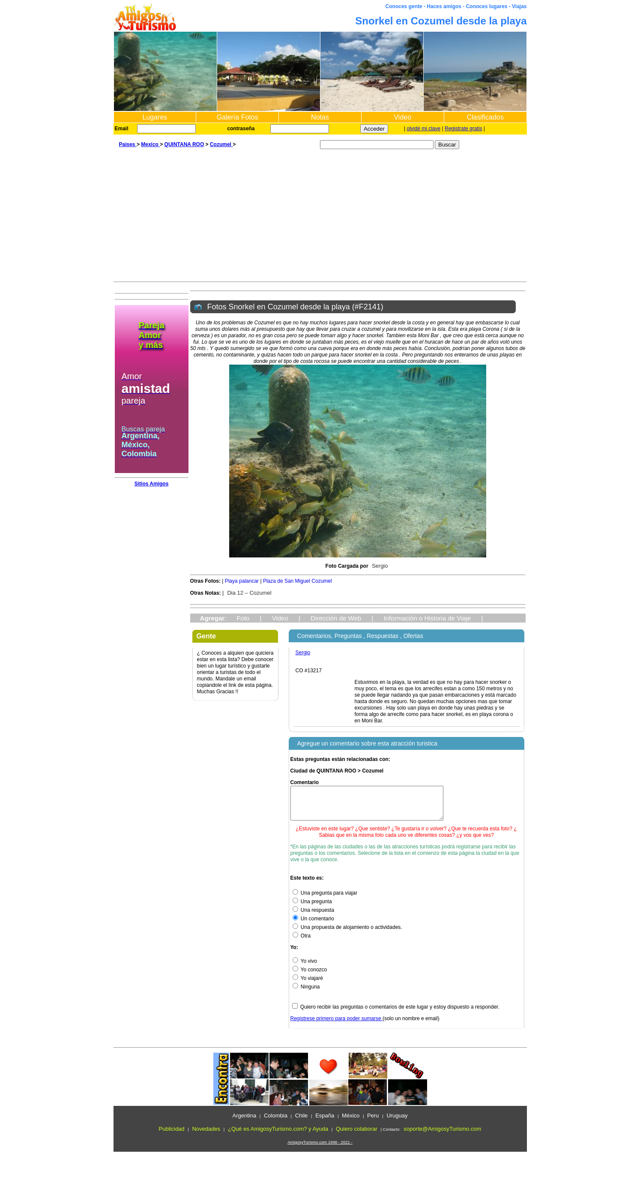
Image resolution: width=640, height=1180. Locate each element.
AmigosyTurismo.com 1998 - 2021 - (320, 1148)
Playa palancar (242, 581)
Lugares (154, 117)
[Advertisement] (320, 217)
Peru (373, 1122)
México (350, 1122)
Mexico (150, 144)
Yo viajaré (308, 985)
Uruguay (396, 1122)
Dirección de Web (336, 618)
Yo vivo (305, 967)
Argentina (244, 1122)
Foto (242, 618)
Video (402, 117)
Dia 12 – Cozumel (249, 593)
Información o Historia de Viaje (427, 618)
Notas (320, 117)
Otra (302, 942)
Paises (128, 144)
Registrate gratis (463, 129)
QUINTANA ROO (184, 144)
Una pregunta (312, 908)
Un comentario (313, 925)
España (324, 1122)
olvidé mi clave (424, 129)
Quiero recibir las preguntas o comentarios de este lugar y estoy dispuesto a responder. (399, 1013)
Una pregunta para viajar (325, 899)
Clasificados (485, 117)
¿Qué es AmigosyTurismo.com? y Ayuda (278, 1135)
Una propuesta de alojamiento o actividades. (347, 934)
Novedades (206, 1135)
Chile (301, 1122)
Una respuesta (313, 916)
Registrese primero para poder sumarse (336, 1025)
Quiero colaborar (356, 1135)
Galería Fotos (237, 117)
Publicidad (172, 1135)
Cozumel (221, 144)
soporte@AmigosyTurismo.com (442, 1135)
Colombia (275, 1122)
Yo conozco (310, 976)
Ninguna (306, 993)
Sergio (380, 566)
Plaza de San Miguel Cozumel (297, 581)
